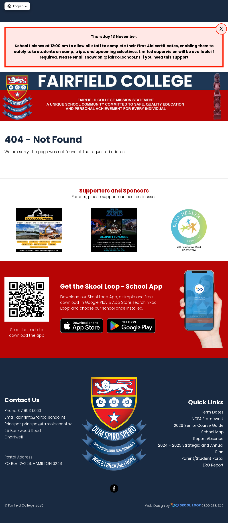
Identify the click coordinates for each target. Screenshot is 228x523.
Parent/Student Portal (202, 458)
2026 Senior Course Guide (199, 425)
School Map (212, 432)
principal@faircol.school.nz (47, 424)
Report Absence (208, 438)
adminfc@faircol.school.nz (40, 417)
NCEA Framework (208, 419)
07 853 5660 (29, 410)
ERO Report (213, 465)
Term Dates (212, 412)
